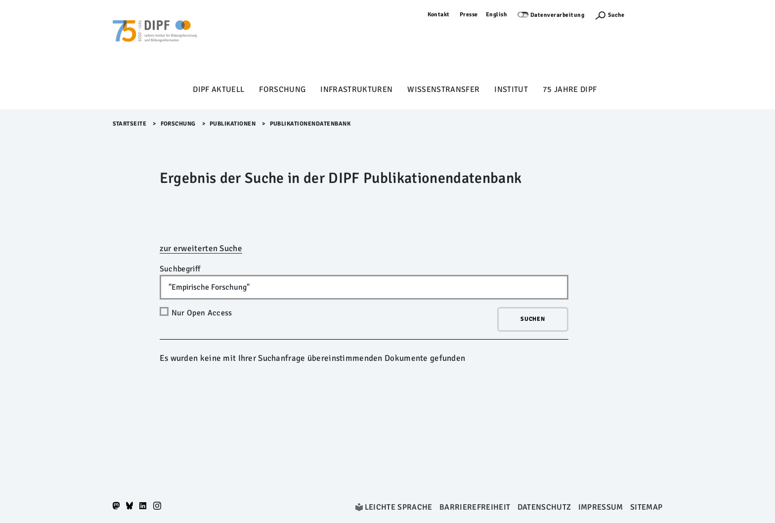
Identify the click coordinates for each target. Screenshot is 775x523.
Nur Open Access (202, 313)
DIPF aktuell (218, 89)
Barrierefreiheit (474, 507)
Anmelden (648, 14)
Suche (616, 15)
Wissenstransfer (443, 89)
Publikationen (233, 124)
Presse (469, 14)
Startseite (130, 124)
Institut (511, 89)
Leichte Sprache (398, 507)
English (497, 14)
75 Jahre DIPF (570, 89)
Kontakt (439, 14)
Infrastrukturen (356, 89)
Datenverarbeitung (557, 15)
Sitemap (646, 507)
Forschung (282, 89)
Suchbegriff (180, 269)
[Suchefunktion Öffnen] (609, 15)
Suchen (532, 319)
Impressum (600, 507)
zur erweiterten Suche (201, 248)
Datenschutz (544, 507)
